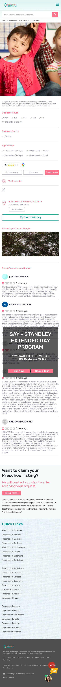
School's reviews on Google (16, 268)
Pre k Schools (8, 668)
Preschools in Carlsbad (11, 577)
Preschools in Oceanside (12, 581)
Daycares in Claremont (11, 627)
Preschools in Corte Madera (13, 547)
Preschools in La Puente (12, 539)
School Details (35, 21)
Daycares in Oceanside (11, 632)
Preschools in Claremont (12, 556)
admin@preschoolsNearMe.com (18, 673)
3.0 (6, 165)
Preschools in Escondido (12, 530)
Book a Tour (42, 371)
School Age (7, 660)
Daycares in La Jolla (10, 619)
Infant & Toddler (9, 657)
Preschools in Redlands (11, 594)
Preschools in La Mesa (11, 585)
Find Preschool (54, 14)
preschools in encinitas (11, 589)
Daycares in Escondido (11, 610)
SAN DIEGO (23, 21)
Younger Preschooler (25, 657)
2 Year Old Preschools (11, 665)
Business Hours (10, 113)
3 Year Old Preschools (29, 665)
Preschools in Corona (11, 552)
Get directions (17, 209)
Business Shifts (10, 131)
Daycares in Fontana (11, 606)
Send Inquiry (12, 172)
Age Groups (8, 145)
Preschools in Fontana (11, 535)
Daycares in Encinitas (11, 623)
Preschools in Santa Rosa (13, 568)
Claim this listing (30, 217)
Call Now (19, 371)
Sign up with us (12, 493)
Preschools (13, 21)
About (11, 676)
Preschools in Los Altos (11, 573)
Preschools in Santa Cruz (12, 560)
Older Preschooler (42, 657)
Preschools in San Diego (12, 543)
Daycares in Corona (10, 598)
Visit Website (12, 181)
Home (4, 21)
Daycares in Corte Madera (13, 615)
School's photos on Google (16, 228)
